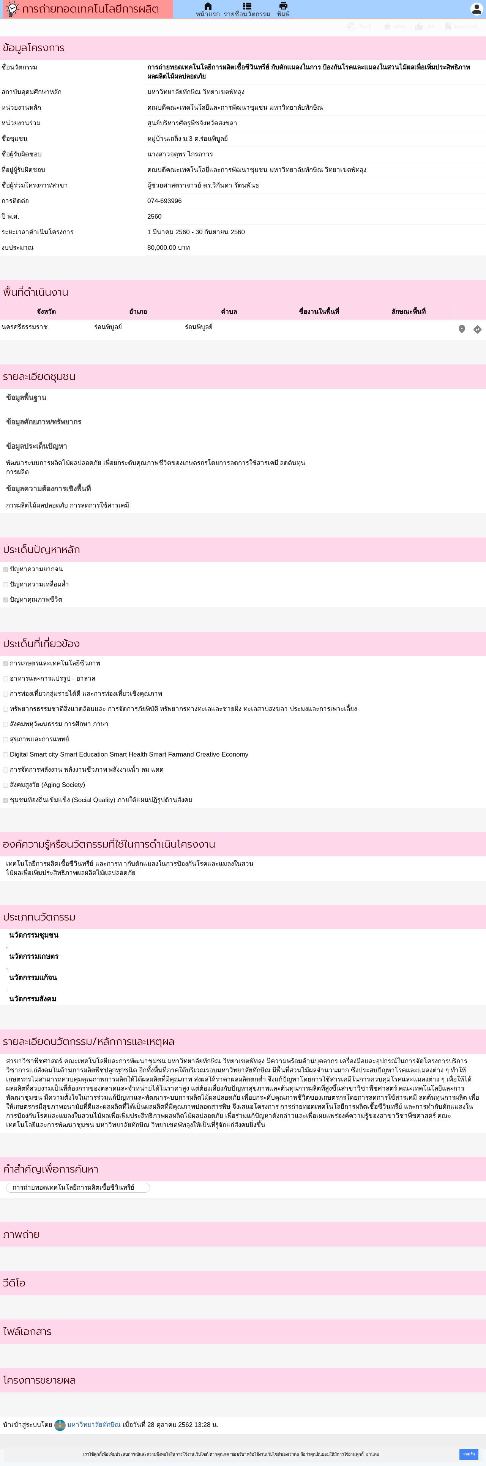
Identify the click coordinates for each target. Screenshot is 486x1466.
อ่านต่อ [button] (372, 1454)
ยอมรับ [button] (469, 1454)
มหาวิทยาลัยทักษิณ (87, 1424)
